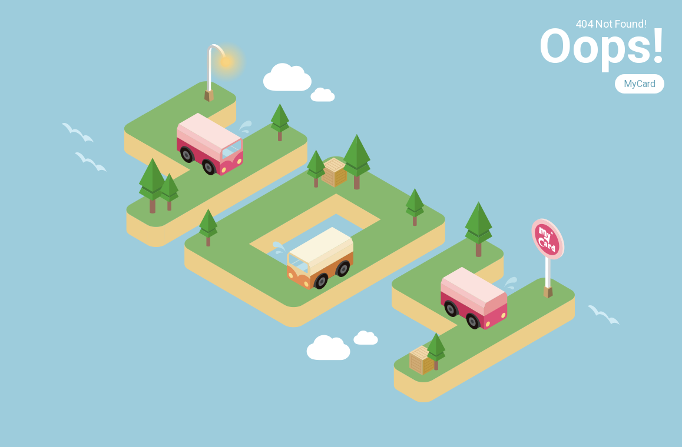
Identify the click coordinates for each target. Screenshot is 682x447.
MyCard (639, 83)
